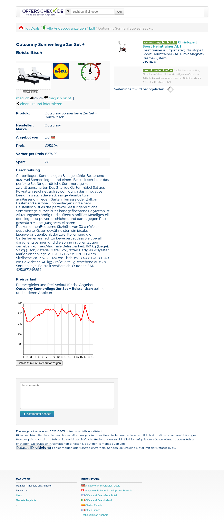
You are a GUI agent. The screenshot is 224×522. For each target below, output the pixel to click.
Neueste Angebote (26, 500)
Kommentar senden (37, 414)
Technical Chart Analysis (94, 515)
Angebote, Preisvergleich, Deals (100, 485)
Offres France (90, 510)
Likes (19, 495)
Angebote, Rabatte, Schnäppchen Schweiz (106, 490)
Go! (119, 11)
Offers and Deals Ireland (96, 500)
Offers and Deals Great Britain (99, 495)
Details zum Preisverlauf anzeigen (39, 363)
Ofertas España (92, 505)
